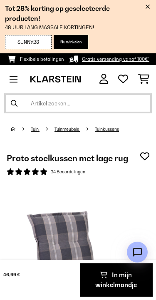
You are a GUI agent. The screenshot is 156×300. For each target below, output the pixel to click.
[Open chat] (137, 252)
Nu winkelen (71, 42)
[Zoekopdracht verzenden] (14, 103)
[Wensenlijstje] (123, 79)
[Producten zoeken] (78, 103)
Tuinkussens (107, 129)
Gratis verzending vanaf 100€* (115, 59)
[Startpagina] (21, 129)
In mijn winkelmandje (116, 279)
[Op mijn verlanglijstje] (144, 156)
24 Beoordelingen (68, 171)
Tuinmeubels (67, 129)
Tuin (35, 129)
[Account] (103, 79)
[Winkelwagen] (143, 79)
